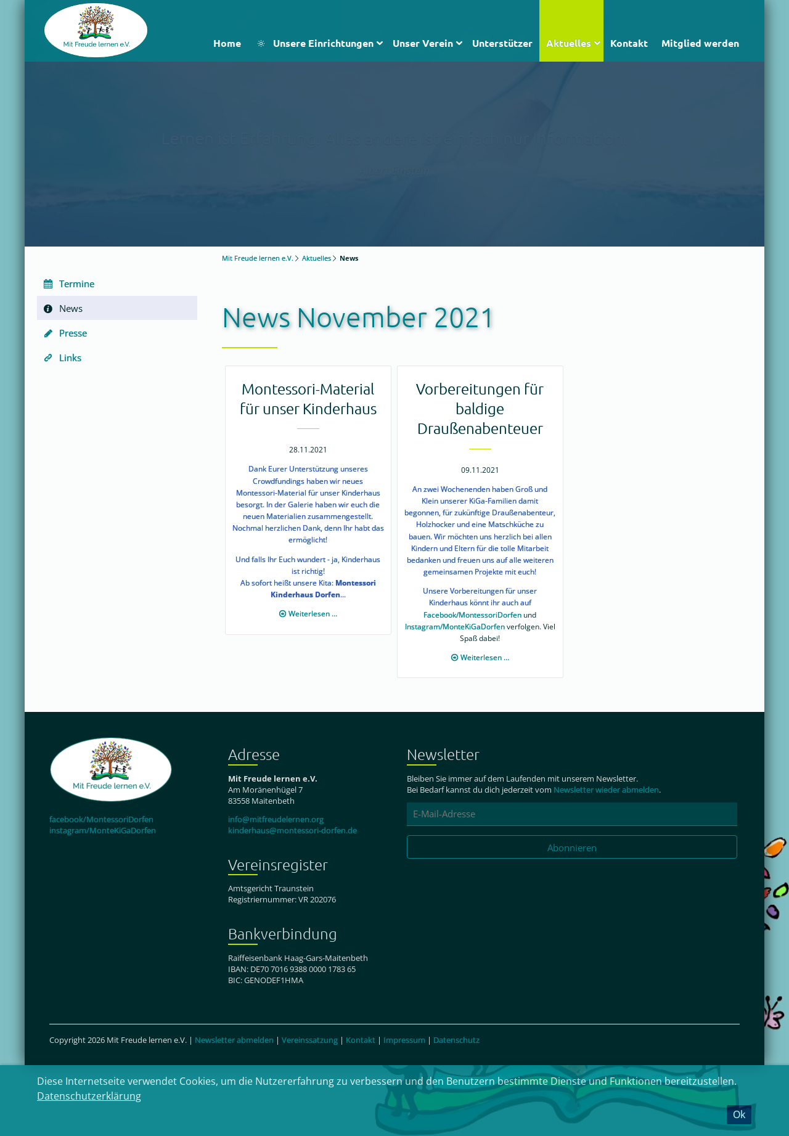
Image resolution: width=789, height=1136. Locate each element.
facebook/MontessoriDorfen (101, 819)
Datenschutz (456, 1039)
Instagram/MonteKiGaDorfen (455, 626)
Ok (739, 1114)
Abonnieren (572, 847)
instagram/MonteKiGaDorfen (102, 830)
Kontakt (360, 1039)
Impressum (404, 1039)
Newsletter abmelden (234, 1039)
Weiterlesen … (312, 613)
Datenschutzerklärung (89, 1096)
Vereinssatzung (310, 1039)
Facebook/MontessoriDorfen (472, 615)
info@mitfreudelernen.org (276, 819)
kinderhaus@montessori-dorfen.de (292, 830)
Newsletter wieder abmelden (606, 789)
